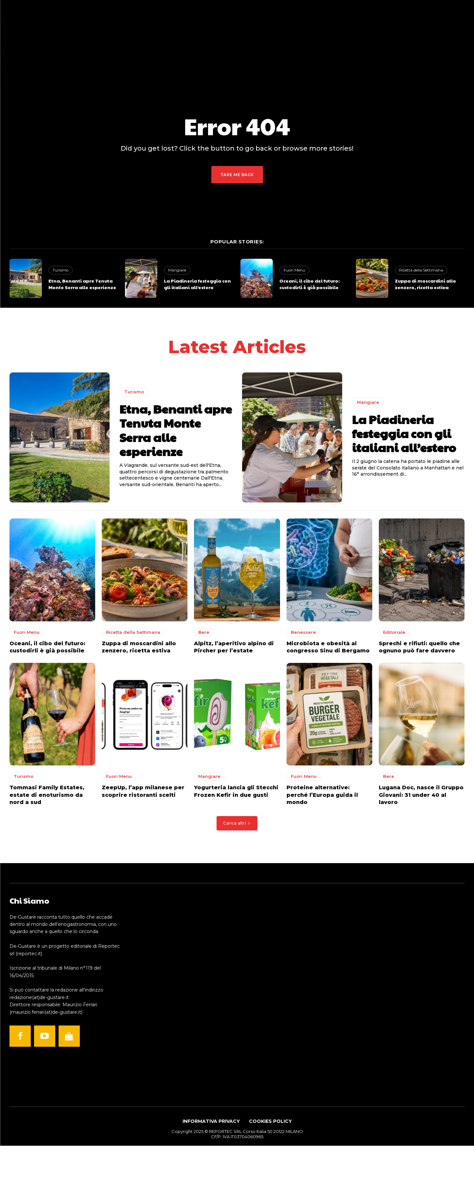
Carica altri (237, 825)
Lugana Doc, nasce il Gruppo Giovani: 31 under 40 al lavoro (421, 797)
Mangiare (177, 270)
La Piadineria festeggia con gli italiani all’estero (197, 283)
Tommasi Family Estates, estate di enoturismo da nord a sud (46, 797)
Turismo (60, 270)
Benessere (303, 634)
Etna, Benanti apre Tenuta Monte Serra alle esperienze (82, 283)
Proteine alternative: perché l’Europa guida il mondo (322, 797)
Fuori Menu (294, 270)
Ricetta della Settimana (421, 270)
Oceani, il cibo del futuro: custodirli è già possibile (309, 283)
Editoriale (394, 634)
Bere (203, 634)
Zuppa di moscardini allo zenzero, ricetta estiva (425, 283)
